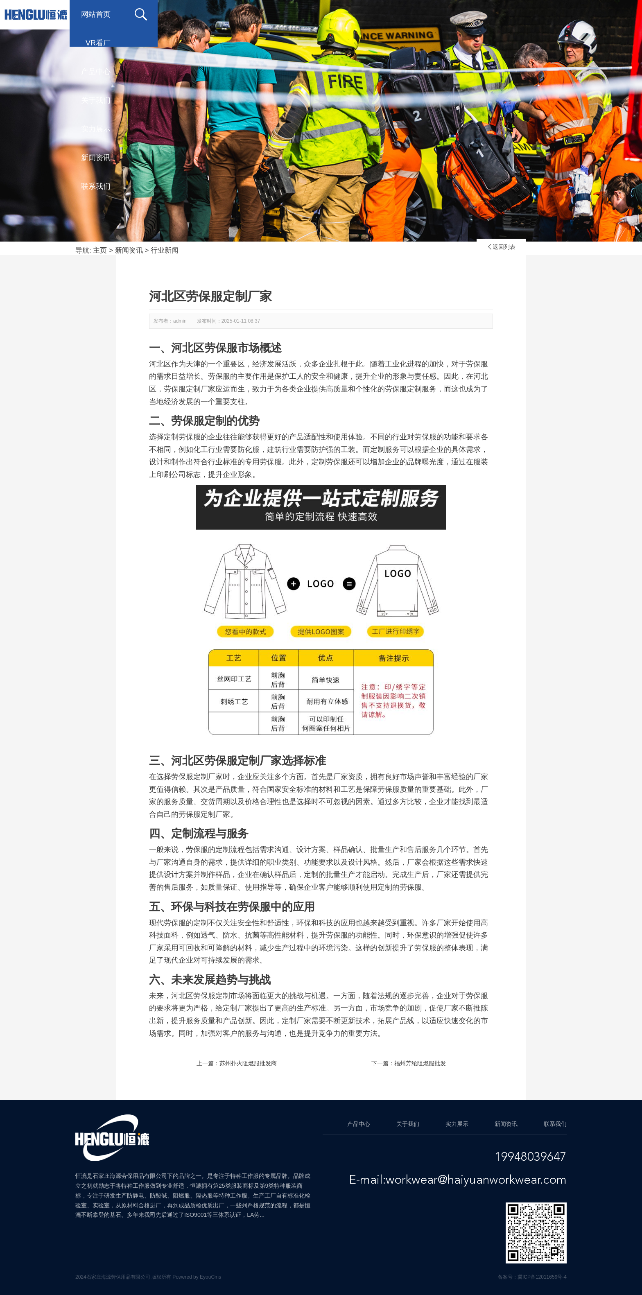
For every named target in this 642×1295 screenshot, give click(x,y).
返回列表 (501, 247)
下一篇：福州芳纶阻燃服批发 (408, 1063)
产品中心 (303, 14)
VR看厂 (239, 14)
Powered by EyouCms (196, 1277)
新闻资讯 (499, 14)
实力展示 (434, 14)
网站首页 (172, 14)
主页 (100, 250)
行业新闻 (165, 250)
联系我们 (565, 14)
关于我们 (368, 14)
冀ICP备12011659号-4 (542, 1277)
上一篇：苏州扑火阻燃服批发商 (237, 1063)
